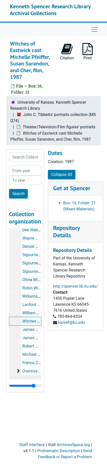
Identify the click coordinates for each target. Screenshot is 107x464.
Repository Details (66, 231)
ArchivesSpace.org (73, 444)
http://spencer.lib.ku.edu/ (75, 286)
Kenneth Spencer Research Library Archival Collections (50, 9)
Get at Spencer (71, 188)
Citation (67, 51)
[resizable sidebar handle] (25, 386)
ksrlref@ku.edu (71, 322)
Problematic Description (58, 450)
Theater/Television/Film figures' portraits (59, 127)
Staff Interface (32, 444)
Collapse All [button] (61, 174)
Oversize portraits (38, 371)
